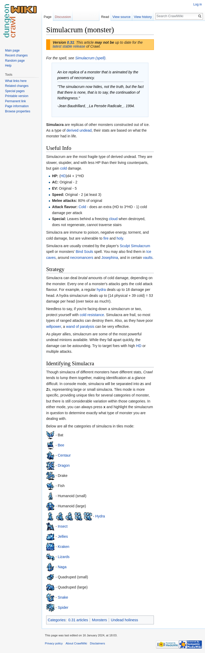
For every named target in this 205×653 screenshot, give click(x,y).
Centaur (64, 455)
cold (63, 168)
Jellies (63, 536)
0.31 (70, 42)
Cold (82, 207)
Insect (62, 526)
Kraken (63, 546)
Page (47, 17)
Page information (17, 106)
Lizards (63, 556)
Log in (197, 4)
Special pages (15, 91)
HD (63, 176)
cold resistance (92, 315)
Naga (62, 567)
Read (105, 17)
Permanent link (15, 101)
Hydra (100, 516)
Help (8, 65)
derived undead (79, 130)
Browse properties (17, 111)
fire (105, 238)
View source (121, 17)
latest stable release (69, 46)
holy (120, 238)
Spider (63, 607)
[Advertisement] (180, 103)
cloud (113, 219)
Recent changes (16, 55)
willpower (53, 326)
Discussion (63, 17)
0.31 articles (78, 620)
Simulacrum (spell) (90, 58)
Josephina (109, 257)
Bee (61, 445)
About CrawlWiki (76, 643)
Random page (15, 60)
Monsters (99, 620)
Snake (63, 597)
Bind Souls (84, 251)
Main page (12, 50)
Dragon (64, 465)
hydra (101, 289)
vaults (148, 257)
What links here (16, 81)
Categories (56, 620)
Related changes (16, 86)
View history (143, 17)
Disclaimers (97, 643)
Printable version (16, 96)
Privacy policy (54, 643)
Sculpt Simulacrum (135, 246)
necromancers (81, 257)
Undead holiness (124, 620)
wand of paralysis (80, 326)
